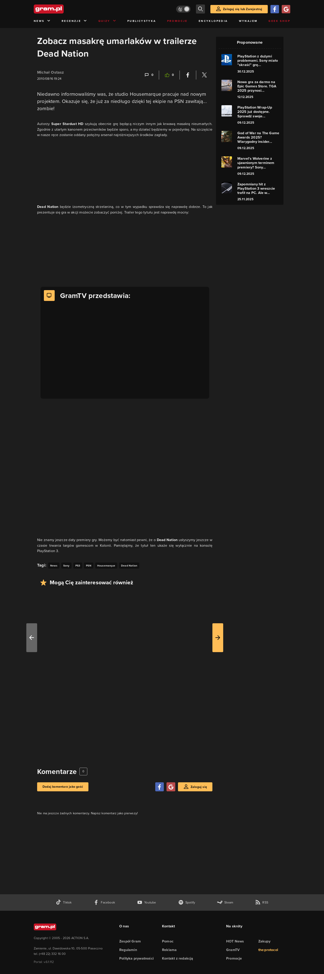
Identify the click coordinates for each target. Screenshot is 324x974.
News (42, 21)
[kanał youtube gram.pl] (146, 902)
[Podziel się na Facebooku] (188, 75)
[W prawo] (217, 637)
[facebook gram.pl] (104, 902)
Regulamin (128, 949)
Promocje (177, 21)
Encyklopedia (213, 21)
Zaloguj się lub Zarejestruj (242, 9)
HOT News (235, 941)
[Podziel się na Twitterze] (204, 75)
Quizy (107, 21)
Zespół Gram (130, 941)
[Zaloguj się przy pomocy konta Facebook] (274, 9)
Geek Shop (279, 21)
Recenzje (74, 21)
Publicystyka (141, 21)
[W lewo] (31, 637)
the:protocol (268, 949)
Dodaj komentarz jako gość (63, 786)
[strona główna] (60, 9)
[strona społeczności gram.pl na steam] (225, 902)
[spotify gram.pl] (186, 902)
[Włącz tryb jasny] (183, 9)
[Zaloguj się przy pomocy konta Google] (286, 9)
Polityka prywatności (136, 958)
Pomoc (167, 941)
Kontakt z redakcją (177, 958)
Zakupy (264, 941)
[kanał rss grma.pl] (261, 902)
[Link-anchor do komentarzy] (149, 75)
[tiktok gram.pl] (64, 902)
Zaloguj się (199, 787)
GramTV (233, 949)
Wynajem (248, 21)
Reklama (169, 949)
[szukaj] (200, 9)
